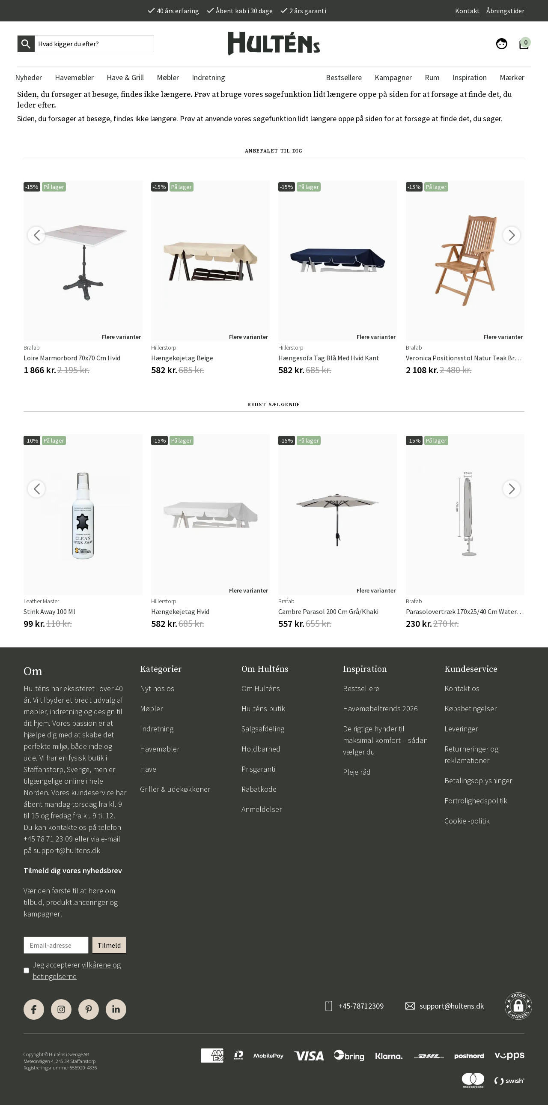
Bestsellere (361, 688)
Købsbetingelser (470, 708)
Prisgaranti (258, 769)
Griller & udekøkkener (175, 789)
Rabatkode (259, 789)
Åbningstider (505, 10)
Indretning (156, 729)
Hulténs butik (263, 708)
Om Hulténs (260, 688)
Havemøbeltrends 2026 (380, 708)
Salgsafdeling (262, 729)
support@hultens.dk (66, 850)
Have (148, 769)
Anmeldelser (261, 809)
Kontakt (467, 10)
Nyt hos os (157, 688)
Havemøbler (159, 749)
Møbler (151, 708)
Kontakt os (462, 688)
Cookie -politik (467, 821)
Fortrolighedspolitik (475, 801)
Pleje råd (357, 772)
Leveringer (461, 729)
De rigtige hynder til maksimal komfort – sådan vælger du (385, 740)
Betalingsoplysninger (478, 780)
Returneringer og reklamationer (471, 754)
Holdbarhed (260, 749)
